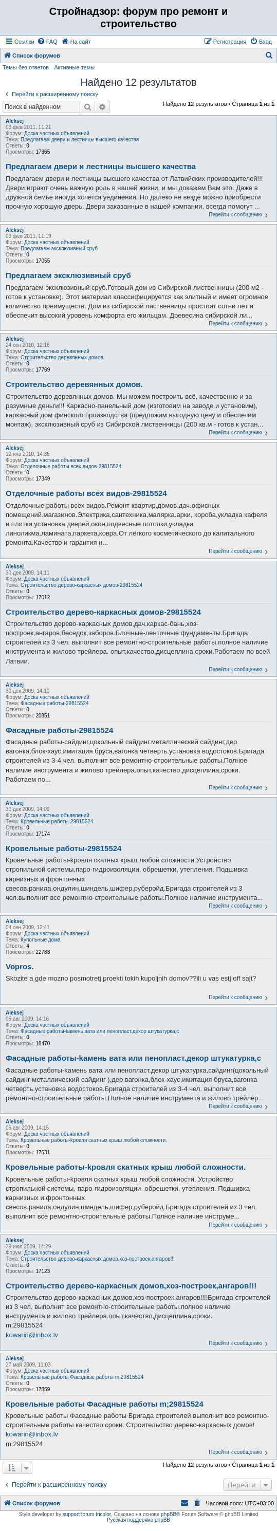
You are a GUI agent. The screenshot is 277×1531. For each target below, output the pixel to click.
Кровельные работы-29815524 (57, 821)
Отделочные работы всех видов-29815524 (71, 466)
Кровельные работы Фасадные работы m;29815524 (82, 1377)
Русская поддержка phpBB (138, 1520)
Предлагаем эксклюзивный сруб (59, 248)
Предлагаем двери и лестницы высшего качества (80, 139)
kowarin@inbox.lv (32, 1335)
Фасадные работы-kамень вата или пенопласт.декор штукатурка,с (100, 1031)
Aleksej (15, 121)
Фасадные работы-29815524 (54, 703)
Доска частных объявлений (56, 133)
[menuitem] (47, 41)
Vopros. (20, 966)
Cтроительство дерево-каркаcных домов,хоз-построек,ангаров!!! (98, 1259)
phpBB (168, 1514)
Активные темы (74, 67)
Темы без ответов (26, 67)
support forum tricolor (87, 1514)
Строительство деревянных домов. (62, 357)
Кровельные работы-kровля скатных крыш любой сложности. (94, 1140)
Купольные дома (41, 940)
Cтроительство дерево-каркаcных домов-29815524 (81, 585)
